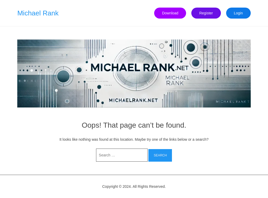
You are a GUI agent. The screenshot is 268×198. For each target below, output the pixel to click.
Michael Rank (38, 13)
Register (206, 13)
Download (170, 13)
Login (238, 13)
